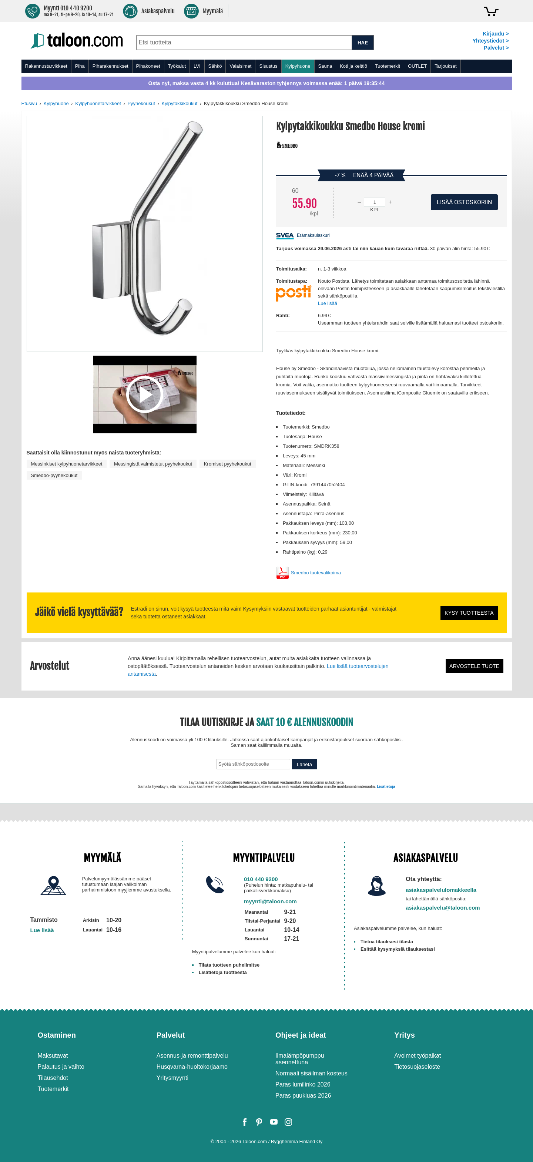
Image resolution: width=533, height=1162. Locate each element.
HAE (363, 43)
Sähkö (215, 66)
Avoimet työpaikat (417, 1055)
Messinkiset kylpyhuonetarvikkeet (67, 464)
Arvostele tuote (474, 666)
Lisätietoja (386, 787)
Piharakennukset (110, 66)
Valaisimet (240, 66)
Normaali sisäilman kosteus (311, 1073)
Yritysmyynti (172, 1078)
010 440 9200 (261, 879)
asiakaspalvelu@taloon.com (443, 907)
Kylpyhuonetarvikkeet (98, 103)
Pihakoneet (148, 66)
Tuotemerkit (387, 66)
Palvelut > (496, 48)
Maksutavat (53, 1055)
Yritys (404, 1035)
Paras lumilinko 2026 (303, 1084)
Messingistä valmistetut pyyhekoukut (153, 464)
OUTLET (417, 66)
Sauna (325, 66)
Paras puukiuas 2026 (303, 1095)
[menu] (266, 66)
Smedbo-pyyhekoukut (54, 475)
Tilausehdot (53, 1078)
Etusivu (29, 103)
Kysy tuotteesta (469, 613)
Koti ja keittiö (353, 66)
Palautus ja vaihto (61, 1067)
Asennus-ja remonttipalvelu (192, 1055)
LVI (197, 66)
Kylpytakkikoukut (179, 103)
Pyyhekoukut (141, 103)
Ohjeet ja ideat (300, 1035)
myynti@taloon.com (270, 901)
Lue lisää (327, 303)
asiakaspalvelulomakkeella (441, 890)
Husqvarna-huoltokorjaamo (192, 1067)
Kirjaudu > (496, 34)
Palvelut (171, 1035)
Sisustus (268, 66)
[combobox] (244, 42)
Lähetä (304, 764)
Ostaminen (57, 1035)
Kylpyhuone (298, 66)
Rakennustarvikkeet (46, 66)
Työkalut (177, 66)
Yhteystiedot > (490, 41)
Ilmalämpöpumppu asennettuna (299, 1058)
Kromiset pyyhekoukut (227, 464)
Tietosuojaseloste (417, 1067)
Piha (80, 66)
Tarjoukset (445, 66)
